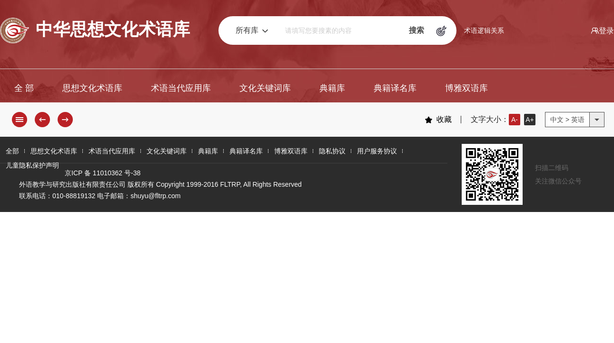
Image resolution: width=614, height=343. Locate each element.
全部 (12, 151)
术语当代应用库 (181, 88)
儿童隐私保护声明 (32, 165)
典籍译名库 (395, 88)
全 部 (24, 88)
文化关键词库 (265, 88)
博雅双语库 (466, 88)
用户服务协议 (377, 151)
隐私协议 (332, 151)
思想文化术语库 (92, 88)
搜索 (416, 30)
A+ (529, 119)
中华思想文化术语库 (95, 30)
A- (514, 119)
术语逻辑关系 (484, 30)
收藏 (438, 119)
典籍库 (332, 88)
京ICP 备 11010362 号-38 (102, 173)
